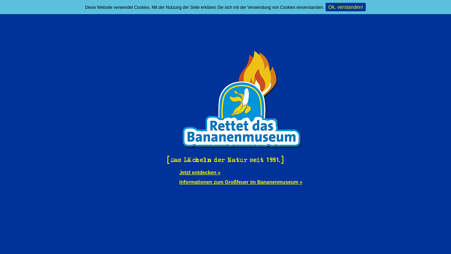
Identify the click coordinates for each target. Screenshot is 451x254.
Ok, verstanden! (345, 7)
